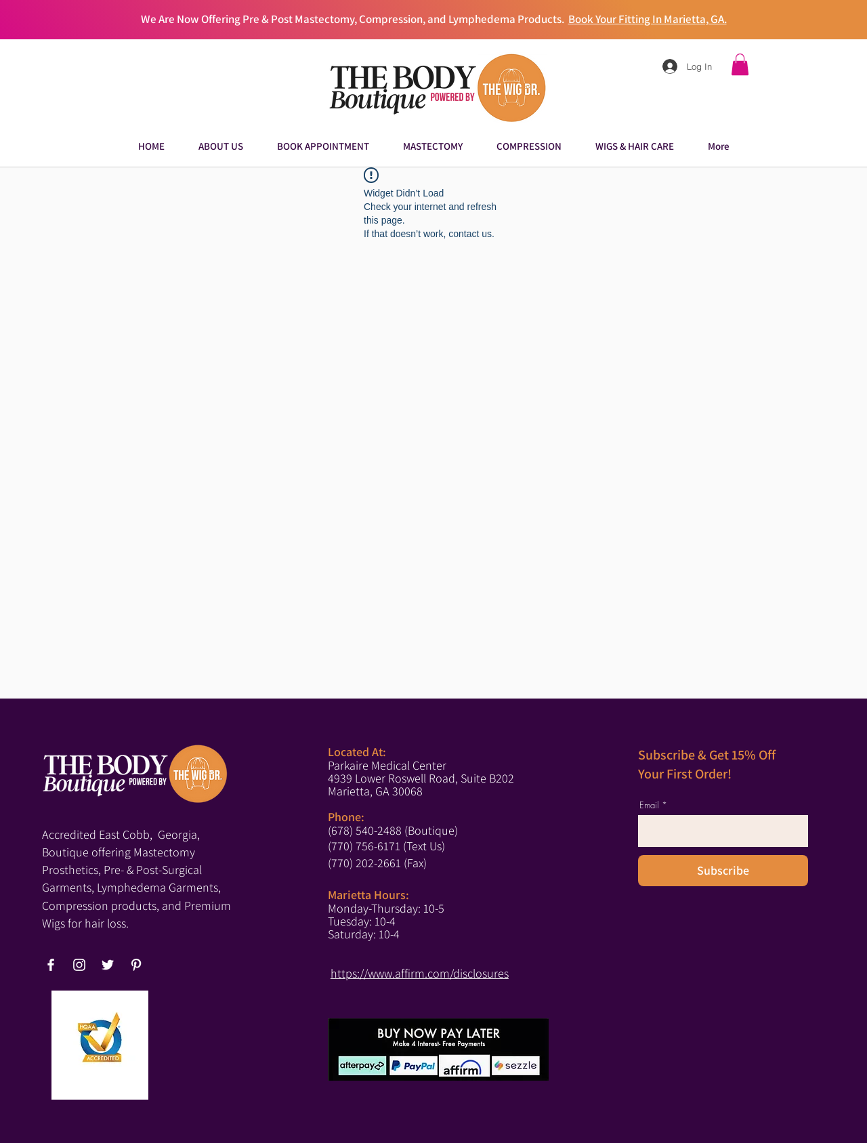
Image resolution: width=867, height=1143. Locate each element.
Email (649, 805)
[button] (740, 64)
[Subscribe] (723, 870)
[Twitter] (108, 965)
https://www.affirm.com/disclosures (420, 973)
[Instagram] (79, 965)
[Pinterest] (136, 965)
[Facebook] (51, 965)
